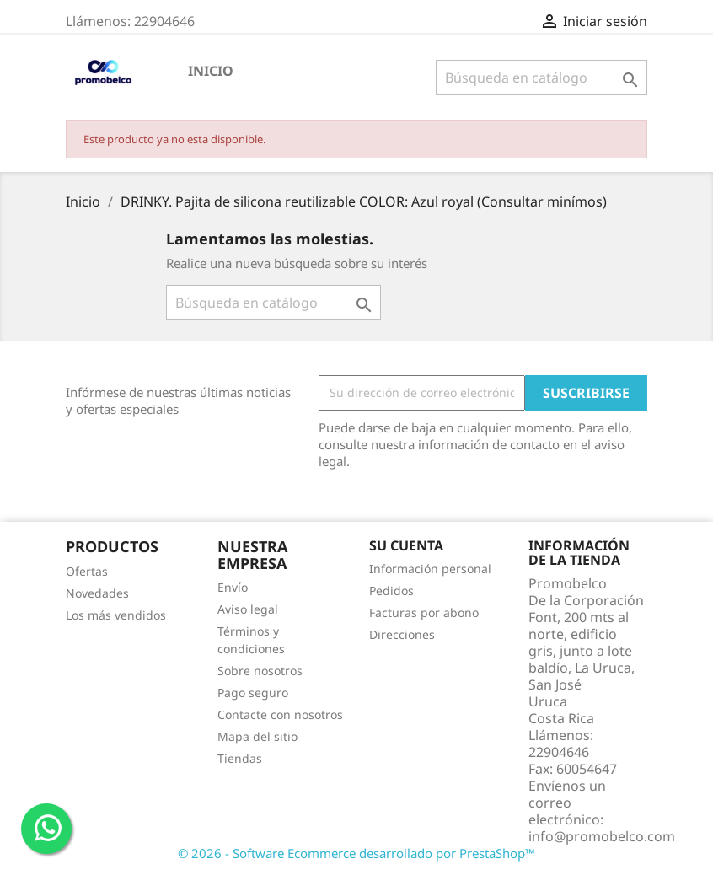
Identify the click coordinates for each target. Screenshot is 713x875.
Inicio (210, 71)
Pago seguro (252, 692)
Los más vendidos (116, 615)
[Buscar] (541, 77)
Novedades (97, 593)
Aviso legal (247, 609)
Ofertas (87, 571)
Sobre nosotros (260, 671)
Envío (232, 587)
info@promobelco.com (601, 836)
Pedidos (391, 590)
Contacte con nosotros (280, 714)
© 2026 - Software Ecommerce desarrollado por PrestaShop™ (356, 853)
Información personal (430, 569)
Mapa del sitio (257, 736)
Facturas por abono (424, 612)
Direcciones (402, 634)
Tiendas (239, 758)
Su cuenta (406, 545)
